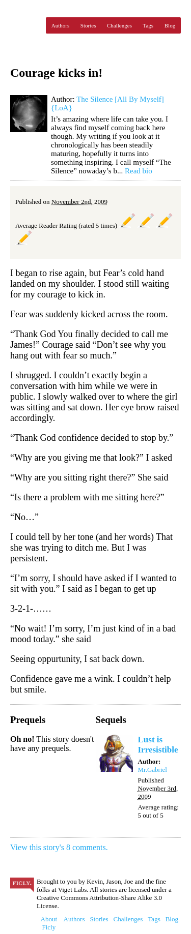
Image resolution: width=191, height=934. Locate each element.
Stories (88, 25)
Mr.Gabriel (152, 769)
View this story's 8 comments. (59, 847)
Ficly (25, 25)
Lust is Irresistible (158, 745)
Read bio (138, 171)
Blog (170, 25)
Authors (60, 25)
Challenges (119, 25)
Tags (148, 25)
